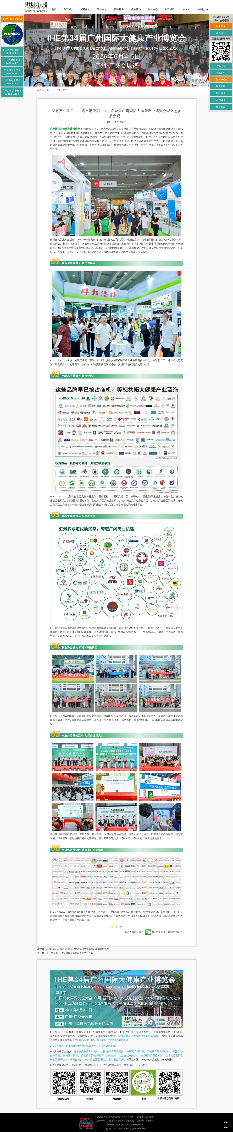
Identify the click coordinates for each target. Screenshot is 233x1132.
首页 (54, 9)
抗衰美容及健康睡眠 (92, 1055)
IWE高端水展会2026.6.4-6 (12, 82)
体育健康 (75, 1059)
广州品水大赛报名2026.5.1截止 (12, 92)
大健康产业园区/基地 (94, 1059)
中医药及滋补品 (135, 1051)
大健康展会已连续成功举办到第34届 (138, 1036)
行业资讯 (221, 93)
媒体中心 (153, 9)
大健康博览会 (113, 1120)
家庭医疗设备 (70, 1055)
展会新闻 (62, 89)
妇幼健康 (111, 1055)
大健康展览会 (127, 1120)
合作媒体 (221, 100)
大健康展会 (100, 1120)
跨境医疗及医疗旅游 (151, 1055)
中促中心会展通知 (12, 18)
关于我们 (169, 9)
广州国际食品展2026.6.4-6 (12, 72)
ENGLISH (187, 9)
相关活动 (136, 9)
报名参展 (221, 26)
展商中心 (85, 9)
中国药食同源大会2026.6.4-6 (12, 51)
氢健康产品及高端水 (158, 1051)
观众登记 (221, 33)
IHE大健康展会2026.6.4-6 (12, 62)
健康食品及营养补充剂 (86, 1051)
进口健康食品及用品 (113, 1051)
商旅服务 (119, 9)
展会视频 (221, 107)
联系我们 (150, 1117)
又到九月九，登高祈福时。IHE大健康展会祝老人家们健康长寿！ (78, 948)
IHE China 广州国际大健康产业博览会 (70, 1045)
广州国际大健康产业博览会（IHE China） (114, 1117)
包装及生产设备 (117, 1059)
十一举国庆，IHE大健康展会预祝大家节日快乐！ (70, 953)
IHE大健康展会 (156, 932)
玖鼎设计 (150, 1120)
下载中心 (221, 65)
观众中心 (102, 9)
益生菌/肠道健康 (128, 1055)
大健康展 (140, 1120)
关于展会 (68, 9)
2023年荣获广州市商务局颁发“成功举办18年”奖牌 (101, 1040)
